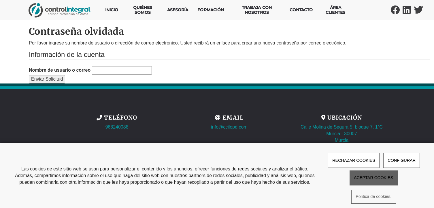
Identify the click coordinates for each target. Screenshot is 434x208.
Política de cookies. (373, 196)
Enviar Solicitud (47, 79)
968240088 (116, 127)
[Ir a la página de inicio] (59, 7)
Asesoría (177, 9)
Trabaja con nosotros (257, 10)
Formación (210, 9)
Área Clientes (336, 10)
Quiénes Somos (142, 10)
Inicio (111, 9)
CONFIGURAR (402, 160)
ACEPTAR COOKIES (373, 177)
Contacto (301, 9)
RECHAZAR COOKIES (353, 160)
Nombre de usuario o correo (59, 70)
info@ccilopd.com (229, 127)
